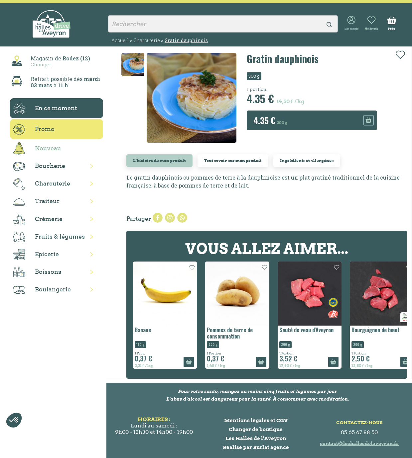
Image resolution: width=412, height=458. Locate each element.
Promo (34, 129)
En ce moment (45, 108)
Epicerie (36, 254)
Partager (158, 218)
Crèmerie (38, 219)
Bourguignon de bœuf (375, 330)
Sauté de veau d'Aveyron (306, 330)
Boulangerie (42, 290)
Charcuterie (41, 184)
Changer (41, 64)
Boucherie (39, 166)
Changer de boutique (256, 429)
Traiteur (36, 201)
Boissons (37, 272)
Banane (143, 330)
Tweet (170, 218)
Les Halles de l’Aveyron (255, 438)
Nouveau (37, 148)
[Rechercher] (223, 24)
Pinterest (182, 218)
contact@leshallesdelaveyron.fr (359, 443)
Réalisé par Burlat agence (256, 447)
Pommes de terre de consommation (230, 333)
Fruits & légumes (49, 237)
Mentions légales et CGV (256, 420)
